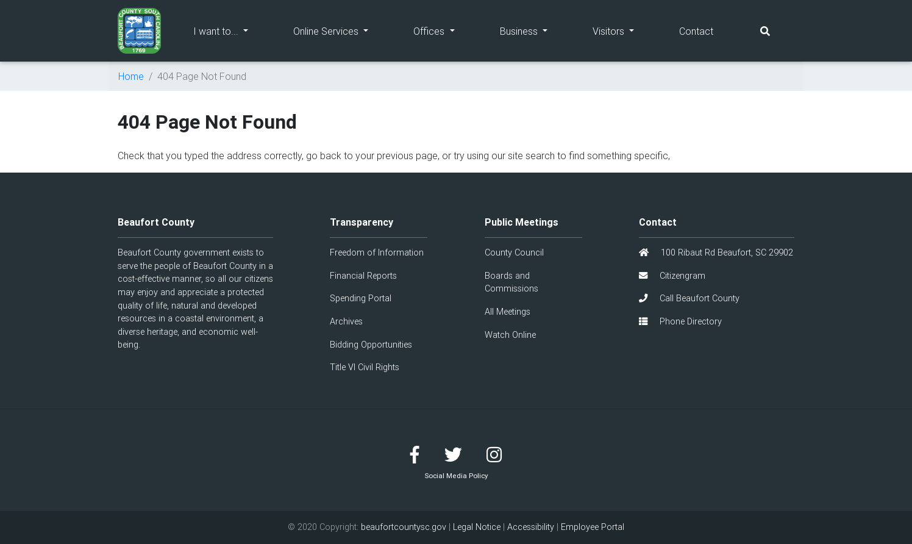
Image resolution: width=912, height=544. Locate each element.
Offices (445, 30)
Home (131, 76)
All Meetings (507, 311)
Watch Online (510, 334)
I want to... (232, 30)
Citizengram (672, 275)
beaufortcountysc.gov (403, 526)
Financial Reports (363, 275)
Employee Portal (592, 526)
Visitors (625, 30)
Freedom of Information (377, 252)
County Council (514, 252)
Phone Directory (680, 321)
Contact (696, 31)
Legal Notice (477, 526)
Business (535, 30)
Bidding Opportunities (371, 344)
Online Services (342, 30)
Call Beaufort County (689, 298)
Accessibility (530, 526)
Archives (346, 321)
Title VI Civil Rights (364, 367)
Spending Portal (360, 298)
